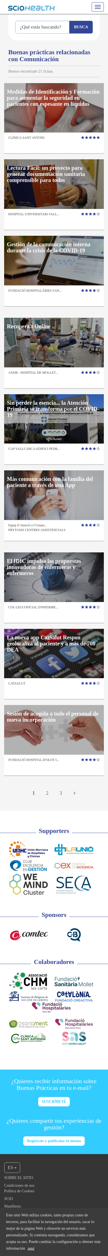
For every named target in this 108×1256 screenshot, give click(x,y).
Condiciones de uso (19, 1185)
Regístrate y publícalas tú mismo (54, 1141)
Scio (8, 1199)
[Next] (74, 794)
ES (12, 1167)
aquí (31, 1248)
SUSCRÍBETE (54, 1101)
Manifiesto (12, 1206)
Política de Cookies (19, 1191)
